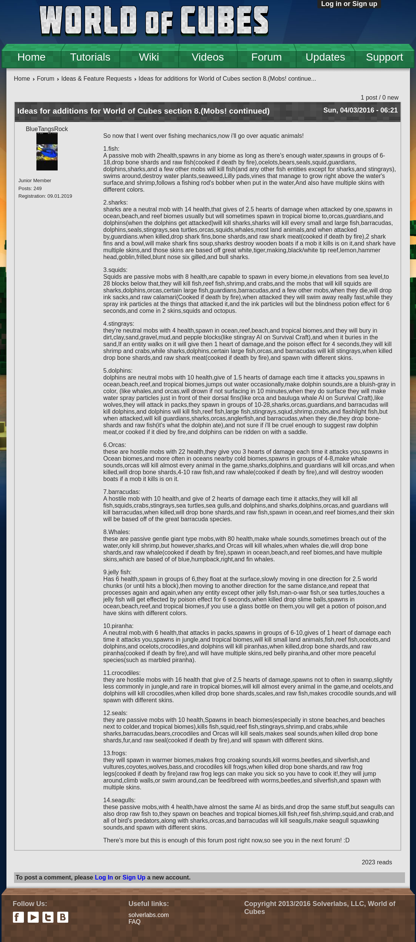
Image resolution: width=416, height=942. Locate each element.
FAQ (135, 922)
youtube (33, 917)
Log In (104, 877)
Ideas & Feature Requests (96, 78)
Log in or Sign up (349, 4)
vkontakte (62, 917)
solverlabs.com (149, 915)
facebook (18, 917)
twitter (47, 917)
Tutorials (90, 57)
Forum (266, 57)
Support (384, 57)
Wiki (149, 57)
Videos (208, 57)
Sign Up (133, 877)
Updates (325, 57)
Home (31, 57)
